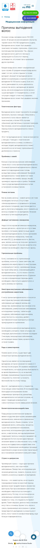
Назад (7, 17)
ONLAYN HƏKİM (31, 13)
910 (26, 7)
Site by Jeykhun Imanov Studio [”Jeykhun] (20, 543)
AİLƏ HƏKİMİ (31, 20)
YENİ (37, 17)
